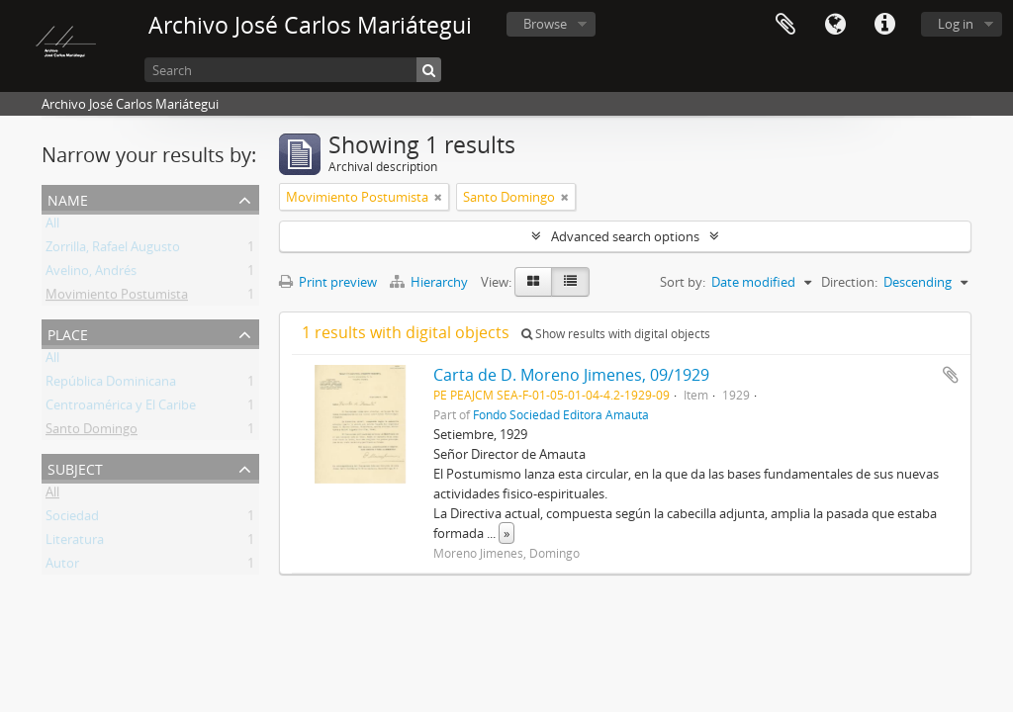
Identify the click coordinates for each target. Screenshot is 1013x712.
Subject (75, 467)
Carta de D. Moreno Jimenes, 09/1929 (571, 375)
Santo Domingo (92, 432)
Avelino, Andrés (91, 274)
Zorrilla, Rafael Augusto (113, 250)
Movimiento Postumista (117, 298)
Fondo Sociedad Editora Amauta (561, 414)
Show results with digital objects (615, 333)
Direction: (849, 282)
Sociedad (72, 519)
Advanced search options (625, 236)
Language (835, 24)
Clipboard (785, 24)
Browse (545, 24)
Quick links (884, 24)
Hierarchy (430, 282)
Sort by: (682, 282)
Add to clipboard (951, 375)
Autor (62, 567)
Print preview (328, 282)
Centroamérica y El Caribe (121, 408)
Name (67, 198)
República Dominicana (111, 385)
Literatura (75, 543)
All (52, 226)
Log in (955, 24)
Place (67, 332)
